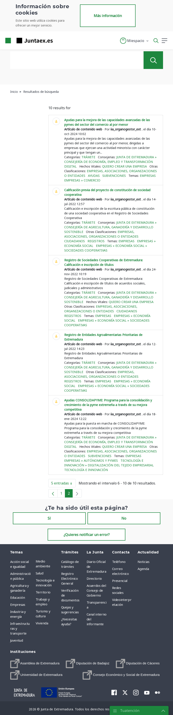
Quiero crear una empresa (124, 166)
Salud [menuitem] (39, 573)
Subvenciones (114, 176)
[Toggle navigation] (59, 40)
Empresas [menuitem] (17, 604)
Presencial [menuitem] (120, 580)
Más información (108, 15)
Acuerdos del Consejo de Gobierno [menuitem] (96, 590)
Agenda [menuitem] (143, 568)
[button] (134, 41)
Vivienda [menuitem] (42, 623)
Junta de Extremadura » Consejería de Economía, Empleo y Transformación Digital (110, 161)
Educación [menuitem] (17, 597)
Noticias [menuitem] (144, 561)
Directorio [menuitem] (94, 578)
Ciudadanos (74, 241)
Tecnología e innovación (86, 470)
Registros (96, 241)
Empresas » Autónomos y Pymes (91, 460)
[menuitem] (35, 663)
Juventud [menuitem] (16, 640)
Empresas (148, 176)
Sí (49, 518)
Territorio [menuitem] (43, 592)
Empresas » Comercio (82, 180)
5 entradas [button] (63, 484)
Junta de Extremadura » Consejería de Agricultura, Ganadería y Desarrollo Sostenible (110, 227)
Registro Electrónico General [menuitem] (69, 578)
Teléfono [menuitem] (119, 561)
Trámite (88, 157)
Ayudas (94, 176)
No (123, 518)
